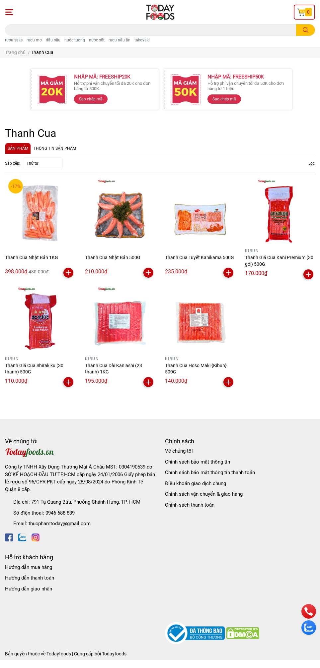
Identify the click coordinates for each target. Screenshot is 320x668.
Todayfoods (114, 653)
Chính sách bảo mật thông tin (197, 462)
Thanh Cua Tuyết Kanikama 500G (199, 257)
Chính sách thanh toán (189, 505)
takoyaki (142, 40)
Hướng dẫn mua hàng (28, 567)
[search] (305, 30)
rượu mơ (34, 40)
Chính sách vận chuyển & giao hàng (204, 494)
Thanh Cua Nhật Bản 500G (112, 257)
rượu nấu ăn (119, 40)
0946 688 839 (60, 513)
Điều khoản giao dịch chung (195, 483)
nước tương (74, 40)
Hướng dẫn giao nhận (28, 589)
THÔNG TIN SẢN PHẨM (55, 148)
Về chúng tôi (179, 451)
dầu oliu (53, 40)
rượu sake (14, 40)
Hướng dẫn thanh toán (29, 578)
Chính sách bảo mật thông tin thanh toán (210, 472)
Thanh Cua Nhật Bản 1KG (31, 257)
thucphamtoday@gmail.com (60, 524)
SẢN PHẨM (18, 148)
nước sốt (97, 40)
